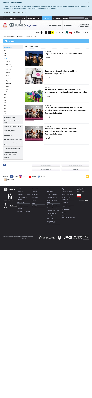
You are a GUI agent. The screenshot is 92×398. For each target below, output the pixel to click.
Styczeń (8, 92)
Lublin (34, 203)
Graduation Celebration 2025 (11, 122)
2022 (5, 58)
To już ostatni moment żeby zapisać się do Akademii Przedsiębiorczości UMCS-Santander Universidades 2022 (65, 110)
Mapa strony (77, 32)
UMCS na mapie (66, 209)
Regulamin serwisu (67, 192)
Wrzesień (8, 70)
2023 (5, 56)
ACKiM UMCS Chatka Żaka (53, 201)
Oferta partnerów (46, 165)
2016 (5, 108)
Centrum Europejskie (53, 210)
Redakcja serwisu (66, 207)
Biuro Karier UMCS (46, 169)
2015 (5, 111)
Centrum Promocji (52, 208)
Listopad (8, 64)
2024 (5, 53)
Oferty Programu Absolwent (9, 131)
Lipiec (7, 75)
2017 (5, 105)
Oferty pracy (8, 136)
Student (22, 18)
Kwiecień (8, 83)
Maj (7, 81)
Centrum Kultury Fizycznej (51, 214)
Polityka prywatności (67, 194)
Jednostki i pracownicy (83, 25)
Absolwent (46, 18)
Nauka (48, 189)
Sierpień (8, 72)
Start (6, 18)
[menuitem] (54, 25)
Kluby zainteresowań (75, 165)
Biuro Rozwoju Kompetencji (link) (12, 144)
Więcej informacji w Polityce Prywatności (14, 12)
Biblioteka (50, 192)
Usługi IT (34, 206)
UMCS (82, 191)
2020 (5, 97)
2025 (5, 50)
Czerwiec (8, 78)
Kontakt (6, 158)
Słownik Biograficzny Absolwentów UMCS (11, 153)
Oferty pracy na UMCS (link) (13, 139)
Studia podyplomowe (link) (12, 148)
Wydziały (68, 25)
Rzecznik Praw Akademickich (51, 222)
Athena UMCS (21, 202)
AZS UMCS (50, 218)
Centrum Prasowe (52, 205)
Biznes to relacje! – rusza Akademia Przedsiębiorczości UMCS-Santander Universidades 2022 (61, 131)
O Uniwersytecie (54, 25)
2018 (5, 103)
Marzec (8, 86)
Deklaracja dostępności (65, 203)
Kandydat (13, 18)
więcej (72, 18)
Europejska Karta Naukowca (22, 198)
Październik (9, 67)
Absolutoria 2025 (9, 117)
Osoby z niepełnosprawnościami (68, 216)
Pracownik (57, 18)
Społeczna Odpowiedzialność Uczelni (22, 206)
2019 (5, 100)
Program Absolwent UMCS (12, 126)
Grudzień (8, 61)
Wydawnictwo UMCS (53, 197)
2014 (5, 114)
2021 (5, 94)
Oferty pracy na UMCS (23, 211)
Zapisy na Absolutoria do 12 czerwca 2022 (63, 53)
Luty (7, 89)
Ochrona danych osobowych (66, 198)
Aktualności (7, 47)
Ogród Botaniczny (52, 194)
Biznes (65, 18)
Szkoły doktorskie (34, 18)
